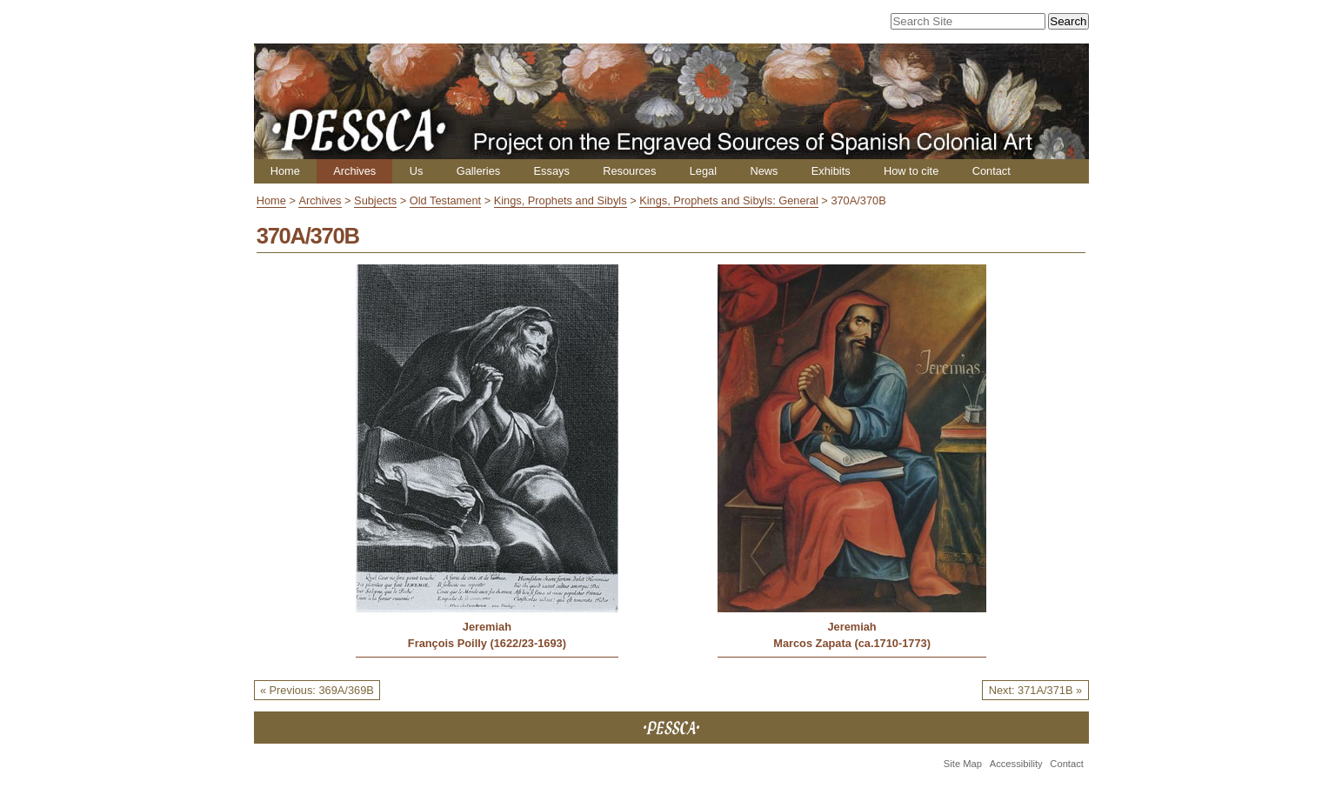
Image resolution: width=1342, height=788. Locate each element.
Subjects (375, 200)
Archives (354, 170)
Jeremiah (487, 626)
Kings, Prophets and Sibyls (560, 200)
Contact (991, 170)
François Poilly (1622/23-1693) (487, 643)
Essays (552, 170)
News (764, 170)
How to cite (911, 170)
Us (417, 170)
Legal (703, 170)
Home (285, 170)
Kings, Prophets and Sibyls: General (728, 200)
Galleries (479, 170)
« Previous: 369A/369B (317, 690)
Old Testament (445, 200)
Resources (629, 170)
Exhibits (831, 170)
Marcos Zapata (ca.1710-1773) (852, 643)
